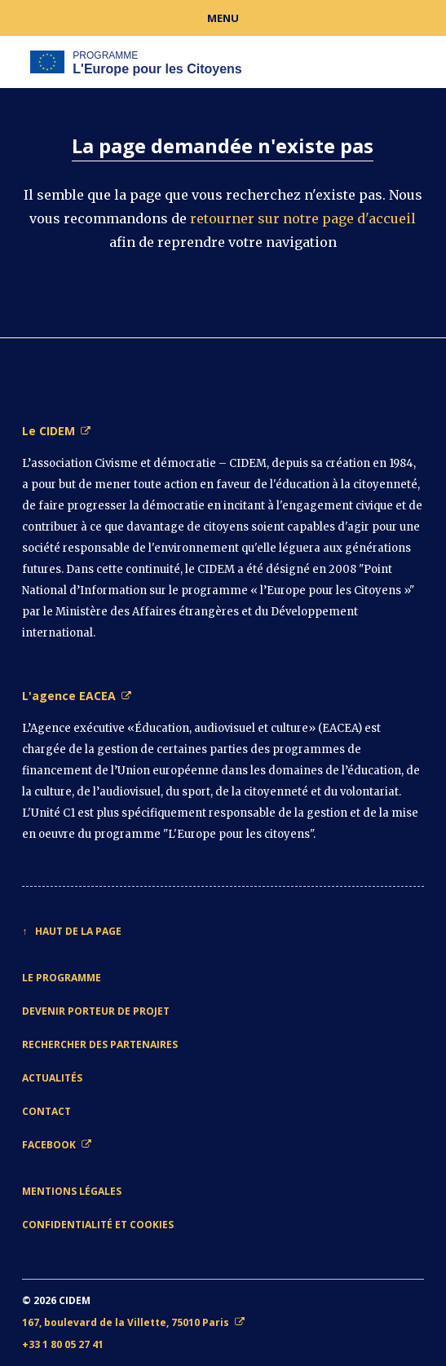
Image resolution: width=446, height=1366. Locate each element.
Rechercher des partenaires (100, 1044)
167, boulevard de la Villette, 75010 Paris (125, 1322)
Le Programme (61, 978)
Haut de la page (78, 931)
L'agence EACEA (69, 695)
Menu (223, 18)
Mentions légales (71, 1191)
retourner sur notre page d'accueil (303, 218)
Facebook (49, 1145)
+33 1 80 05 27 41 (63, 1344)
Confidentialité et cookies (98, 1225)
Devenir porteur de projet (96, 1011)
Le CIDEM (48, 430)
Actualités (52, 1078)
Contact (46, 1111)
